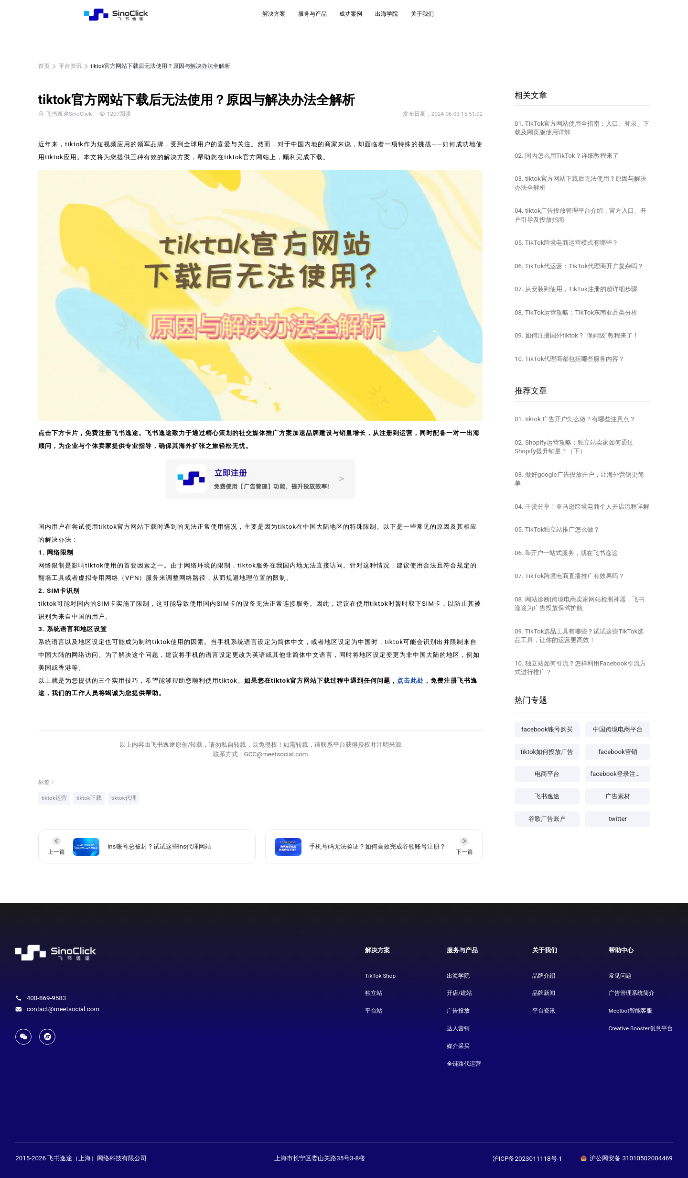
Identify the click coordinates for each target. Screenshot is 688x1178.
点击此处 (410, 680)
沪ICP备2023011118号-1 (527, 1158)
